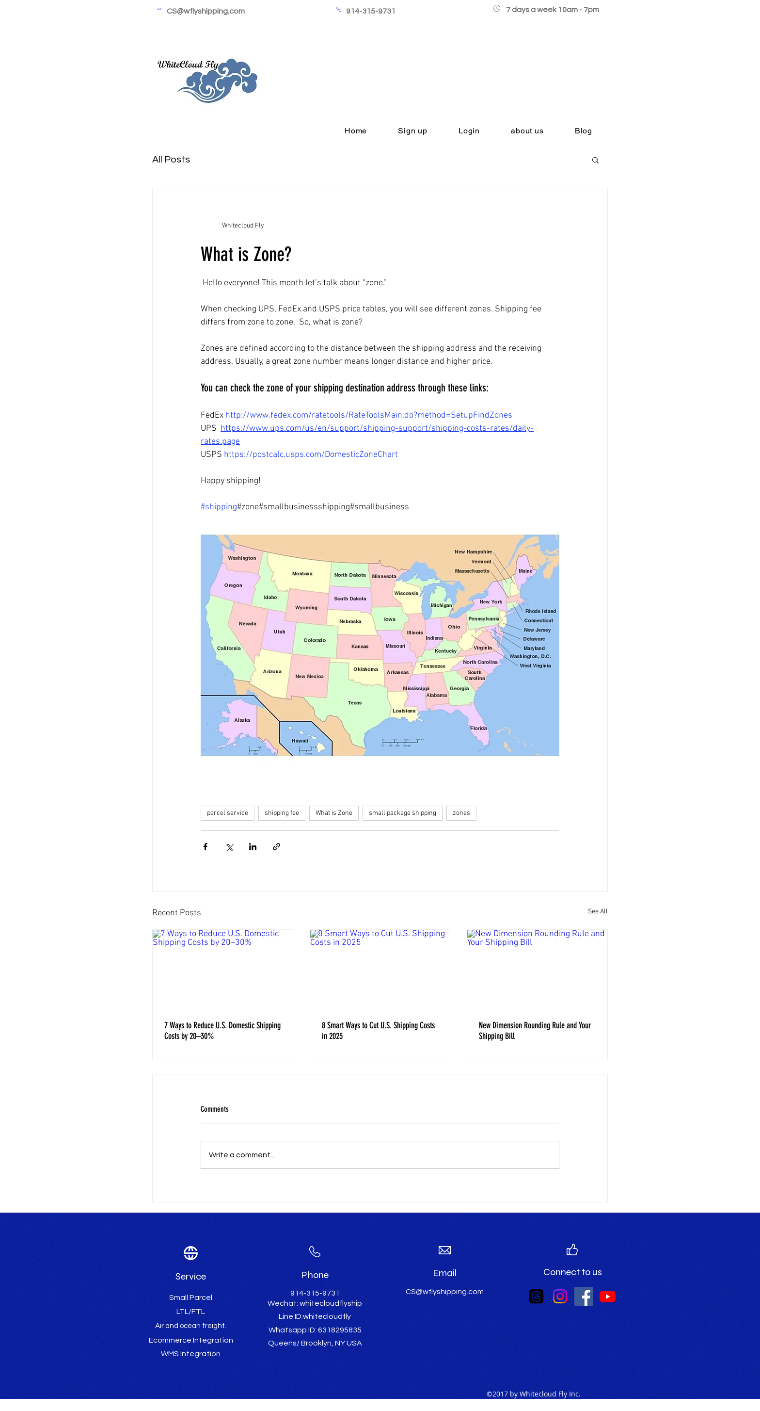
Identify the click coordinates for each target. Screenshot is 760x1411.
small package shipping (402, 813)
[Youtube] (607, 1296)
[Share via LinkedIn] (252, 846)
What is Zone (334, 813)
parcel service (227, 813)
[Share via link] (276, 846)
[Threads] (536, 1296)
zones (461, 813)
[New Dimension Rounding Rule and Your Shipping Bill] (537, 969)
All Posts (171, 159)
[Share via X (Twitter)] (229, 846)
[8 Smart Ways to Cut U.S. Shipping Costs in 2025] (380, 969)
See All (598, 912)
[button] (595, 159)
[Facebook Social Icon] (583, 1296)
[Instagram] (560, 1296)
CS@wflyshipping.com (206, 11)
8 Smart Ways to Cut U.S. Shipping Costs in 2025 (378, 1030)
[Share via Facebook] (205, 846)
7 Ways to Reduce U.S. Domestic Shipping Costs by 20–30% (222, 1030)
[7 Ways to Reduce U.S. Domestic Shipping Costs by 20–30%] (223, 969)
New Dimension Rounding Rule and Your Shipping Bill (535, 1030)
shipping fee (282, 813)
